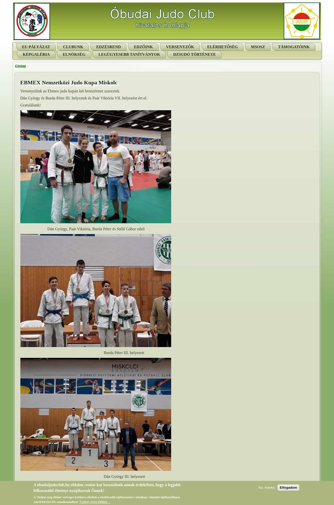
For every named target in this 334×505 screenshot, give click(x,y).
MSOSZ (258, 47)
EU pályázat (36, 47)
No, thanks (267, 488)
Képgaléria (36, 54)
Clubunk (73, 47)
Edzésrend (108, 47)
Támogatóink (294, 47)
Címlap (20, 66)
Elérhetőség (222, 47)
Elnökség (74, 54)
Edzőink (143, 47)
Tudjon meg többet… (95, 503)
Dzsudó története (194, 54)
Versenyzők (180, 47)
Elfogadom (288, 488)
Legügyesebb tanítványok (129, 54)
